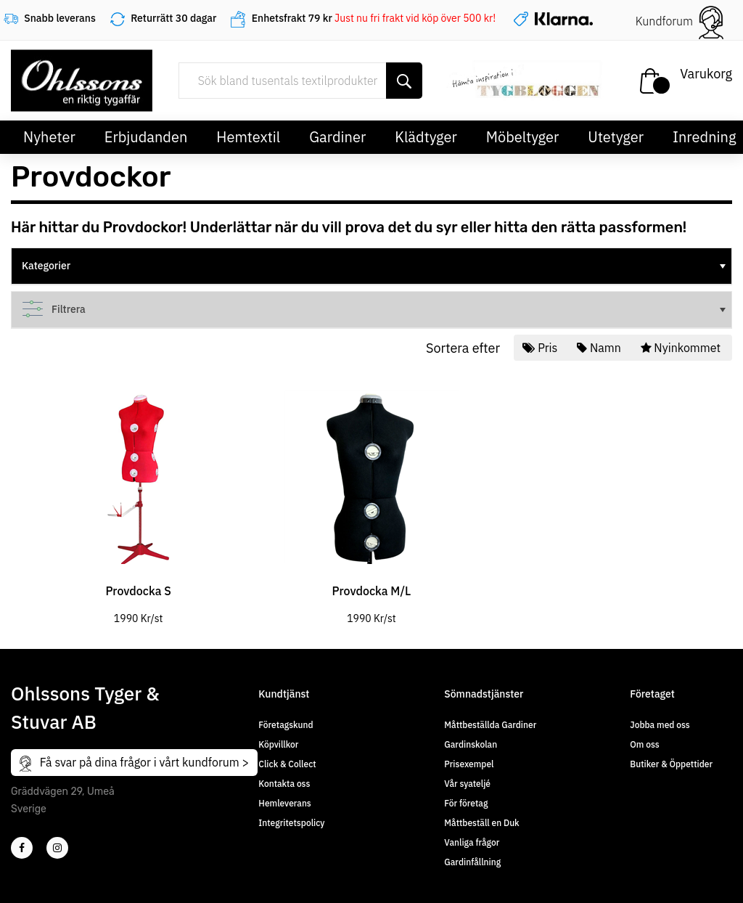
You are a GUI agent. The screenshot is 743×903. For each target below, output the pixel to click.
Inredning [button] (704, 137)
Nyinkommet (682, 347)
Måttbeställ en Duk (481, 822)
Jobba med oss (659, 724)
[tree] (371, 266)
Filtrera (375, 309)
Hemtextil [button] (248, 137)
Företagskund (285, 724)
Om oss (644, 744)
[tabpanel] (138, 496)
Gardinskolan (470, 744)
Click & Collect (287, 764)
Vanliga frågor (471, 842)
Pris (541, 347)
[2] (22, 847)
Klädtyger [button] (426, 137)
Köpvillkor (278, 744)
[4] (57, 847)
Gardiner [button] (337, 137)
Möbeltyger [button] (522, 137)
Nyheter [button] (49, 137)
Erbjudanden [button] (146, 137)
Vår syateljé (467, 783)
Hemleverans (284, 803)
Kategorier (375, 265)
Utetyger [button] (616, 137)
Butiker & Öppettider (671, 764)
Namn (600, 347)
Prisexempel (468, 764)
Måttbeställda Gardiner (490, 724)
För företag (466, 803)
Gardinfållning (472, 862)
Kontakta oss (284, 783)
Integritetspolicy (291, 822)
